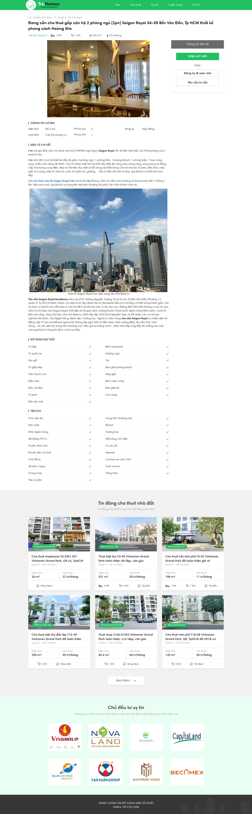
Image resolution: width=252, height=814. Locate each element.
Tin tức (196, 5)
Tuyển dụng (175, 5)
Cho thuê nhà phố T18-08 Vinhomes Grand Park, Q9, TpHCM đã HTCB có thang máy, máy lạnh (190, 639)
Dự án (154, 5)
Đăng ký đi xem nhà (197, 73)
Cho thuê (135, 5)
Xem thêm (126, 680)
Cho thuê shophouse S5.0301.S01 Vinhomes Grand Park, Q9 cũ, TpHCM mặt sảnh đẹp (57, 561)
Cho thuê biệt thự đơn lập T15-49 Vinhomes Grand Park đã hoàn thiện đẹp (56, 639)
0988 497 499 (197, 56)
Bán (117, 5)
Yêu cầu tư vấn (198, 82)
